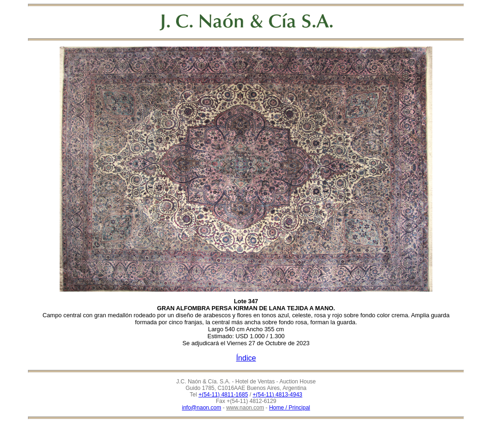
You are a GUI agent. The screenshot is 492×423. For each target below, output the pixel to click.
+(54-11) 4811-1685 (223, 394)
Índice (246, 358)
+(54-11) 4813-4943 (277, 394)
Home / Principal (289, 407)
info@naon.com (201, 407)
